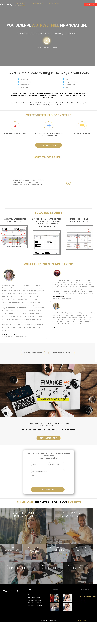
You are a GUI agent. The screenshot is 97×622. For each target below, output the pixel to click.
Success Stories (33, 595)
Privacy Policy (82, 621)
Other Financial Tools (34, 603)
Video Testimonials (34, 598)
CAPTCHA (34, 476)
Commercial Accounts (35, 606)
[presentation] (44, 481)
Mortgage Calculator (34, 600)
